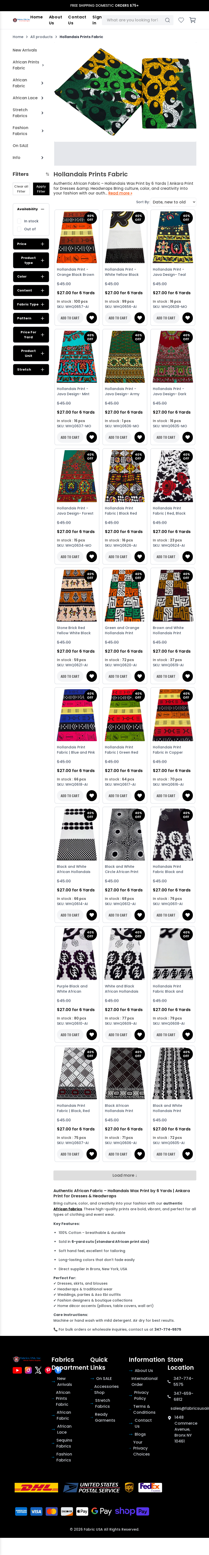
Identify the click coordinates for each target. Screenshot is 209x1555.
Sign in (97, 20)
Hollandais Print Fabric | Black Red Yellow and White (121, 511)
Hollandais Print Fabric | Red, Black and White (169, 511)
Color (31, 276)
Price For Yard (33, 335)
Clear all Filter (21, 189)
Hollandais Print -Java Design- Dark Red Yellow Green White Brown (169, 391)
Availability (31, 209)
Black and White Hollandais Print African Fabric (167, 1108)
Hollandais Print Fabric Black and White (168, 869)
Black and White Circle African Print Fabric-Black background (121, 869)
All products (41, 36)
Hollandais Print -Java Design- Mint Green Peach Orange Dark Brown (76, 391)
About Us (55, 20)
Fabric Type (31, 304)
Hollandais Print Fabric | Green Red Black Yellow (121, 750)
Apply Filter (41, 189)
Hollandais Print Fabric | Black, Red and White (73, 1108)
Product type (33, 260)
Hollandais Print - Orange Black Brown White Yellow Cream (75, 272)
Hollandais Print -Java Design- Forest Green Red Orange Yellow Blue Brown (75, 511)
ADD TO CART (70, 317)
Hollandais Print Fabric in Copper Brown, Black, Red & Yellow (170, 750)
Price (31, 244)
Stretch (31, 369)
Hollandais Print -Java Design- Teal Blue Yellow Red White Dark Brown (172, 272)
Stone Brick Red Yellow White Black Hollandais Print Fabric (74, 630)
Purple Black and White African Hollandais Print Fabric (72, 989)
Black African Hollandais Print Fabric (119, 1108)
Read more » (120, 193)
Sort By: (143, 201)
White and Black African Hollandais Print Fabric (121, 989)
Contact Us (77, 20)
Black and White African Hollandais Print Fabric (73, 869)
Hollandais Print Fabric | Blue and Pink (76, 750)
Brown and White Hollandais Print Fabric (168, 630)
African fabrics (67, 1209)
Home (36, 17)
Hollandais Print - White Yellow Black (122, 272)
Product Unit (33, 353)
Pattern (31, 318)
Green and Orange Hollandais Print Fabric (122, 630)
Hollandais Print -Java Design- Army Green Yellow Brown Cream (123, 391)
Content (31, 290)
